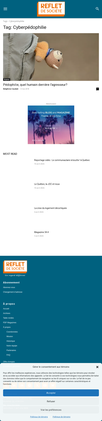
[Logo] (51, 9)
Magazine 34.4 (41, 232)
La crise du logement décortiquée (50, 208)
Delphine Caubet (10, 89)
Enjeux (6, 79)
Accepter (51, 393)
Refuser (51, 401)
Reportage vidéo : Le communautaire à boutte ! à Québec (62, 160)
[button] (97, 367)
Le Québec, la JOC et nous (47, 184)
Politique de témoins (39, 417)
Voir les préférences (51, 410)
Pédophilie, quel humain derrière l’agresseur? (35, 85)
